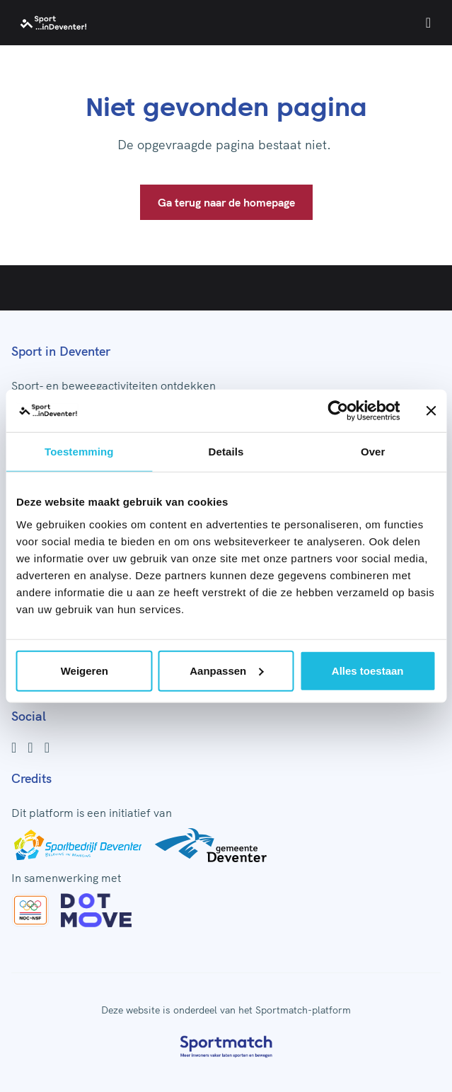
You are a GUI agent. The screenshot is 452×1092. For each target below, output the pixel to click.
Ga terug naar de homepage (226, 202)
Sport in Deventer (60, 351)
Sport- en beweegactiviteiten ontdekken (113, 385)
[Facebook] (13, 747)
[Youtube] (47, 747)
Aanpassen (226, 670)
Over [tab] (373, 452)
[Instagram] (30, 747)
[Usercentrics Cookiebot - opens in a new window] (338, 411)
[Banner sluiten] (431, 411)
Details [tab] (226, 452)
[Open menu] (428, 22)
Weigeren (84, 670)
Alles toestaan (368, 670)
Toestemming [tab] (79, 452)
